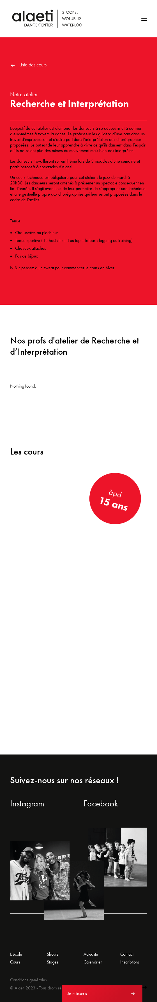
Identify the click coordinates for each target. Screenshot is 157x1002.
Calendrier (93, 962)
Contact (126, 954)
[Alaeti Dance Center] (47, 19)
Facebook (101, 803)
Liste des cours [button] (33, 64)
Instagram (27, 803)
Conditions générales (28, 980)
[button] (144, 18)
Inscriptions (130, 962)
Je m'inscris (77, 993)
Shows (52, 954)
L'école (16, 954)
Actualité (91, 954)
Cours (15, 962)
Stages (52, 962)
